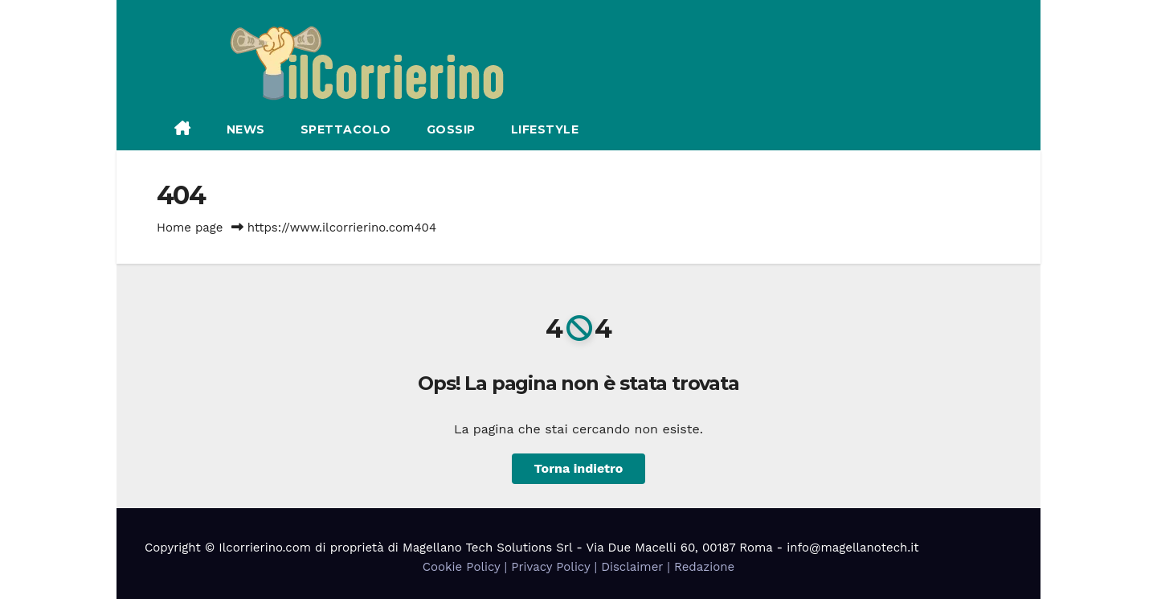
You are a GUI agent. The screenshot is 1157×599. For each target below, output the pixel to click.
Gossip (451, 129)
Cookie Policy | (467, 567)
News (246, 129)
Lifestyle (545, 129)
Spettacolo (345, 129)
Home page (190, 227)
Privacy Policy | (556, 567)
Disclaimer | (637, 567)
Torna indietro (578, 468)
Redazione (704, 567)
